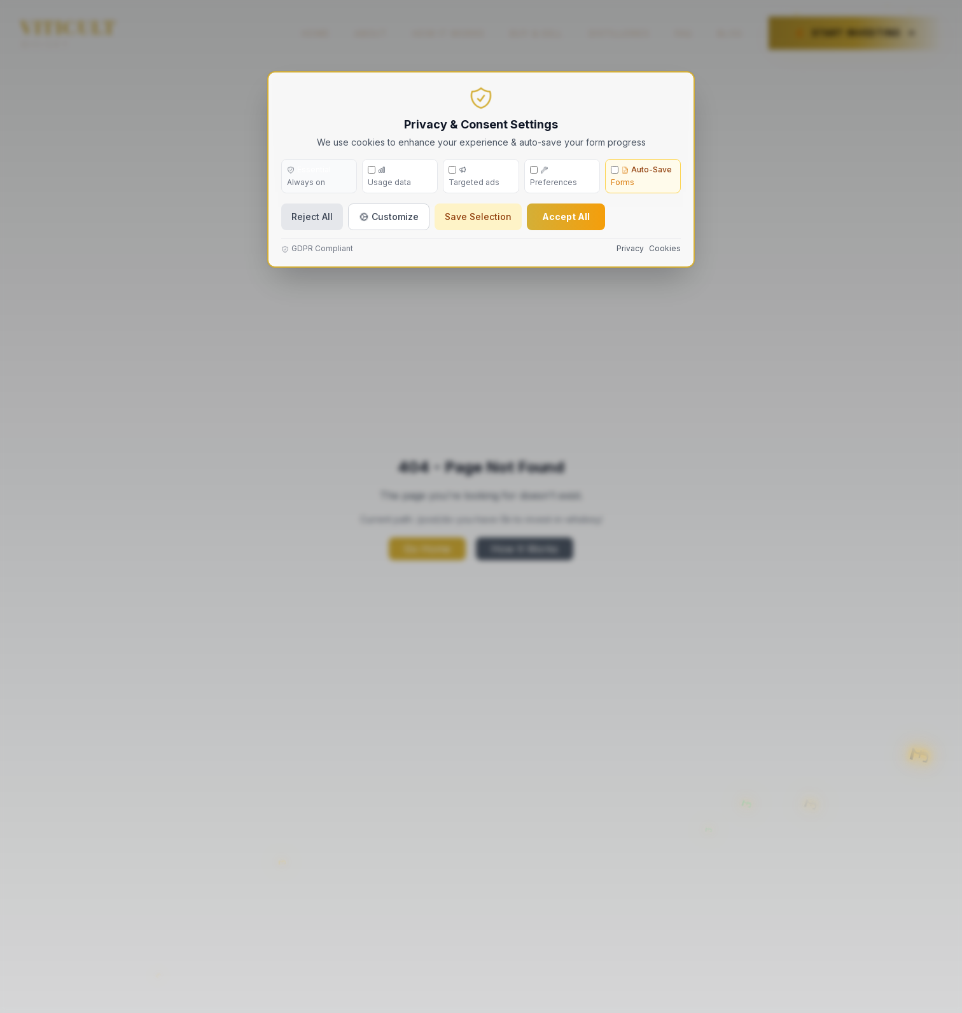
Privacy (630, 248)
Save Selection (478, 216)
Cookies (665, 248)
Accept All (566, 216)
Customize (389, 216)
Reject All (312, 216)
